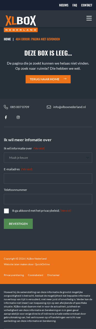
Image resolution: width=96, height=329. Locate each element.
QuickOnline (42, 264)
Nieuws (63, 5)
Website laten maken (16, 264)
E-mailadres (18, 169)
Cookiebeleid (35, 275)
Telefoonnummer (15, 190)
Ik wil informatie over (24, 148)
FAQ (74, 5)
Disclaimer (53, 275)
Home (7, 39)
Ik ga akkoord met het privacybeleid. (41, 210)
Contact (86, 5)
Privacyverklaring (14, 275)
